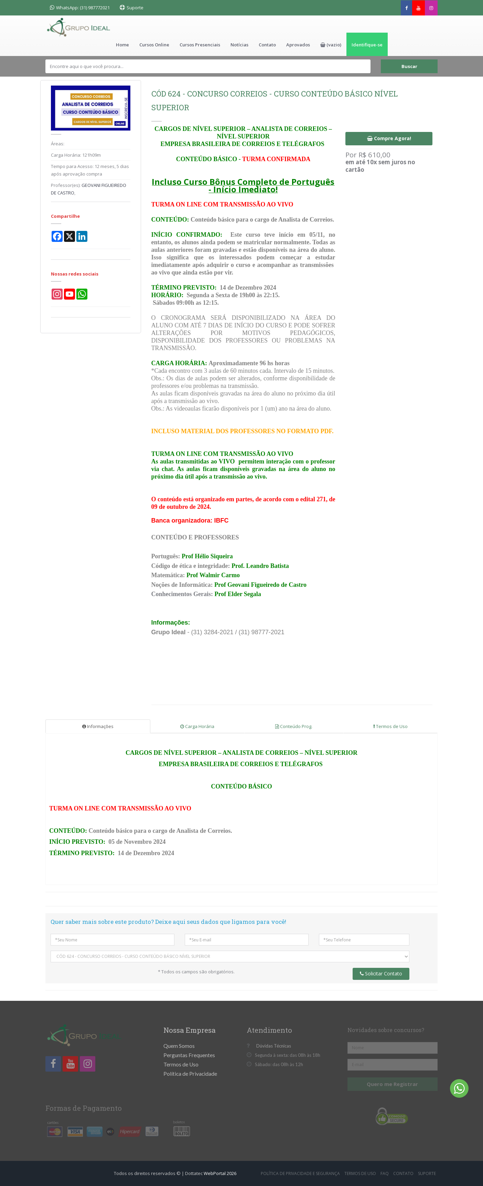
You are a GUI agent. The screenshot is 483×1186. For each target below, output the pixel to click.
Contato (267, 45)
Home (122, 45)
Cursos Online (154, 45)
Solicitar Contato (381, 973)
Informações (98, 726)
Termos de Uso (390, 726)
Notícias (239, 45)
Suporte (135, 7)
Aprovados (298, 45)
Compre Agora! (389, 138)
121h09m (91, 155)
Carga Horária (197, 726)
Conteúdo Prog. (293, 726)
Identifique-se (367, 45)
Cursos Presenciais (200, 45)
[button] (330, 44)
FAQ (384, 1173)
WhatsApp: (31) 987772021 (80, 7)
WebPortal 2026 (220, 1173)
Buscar (409, 66)
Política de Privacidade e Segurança (300, 1173)
